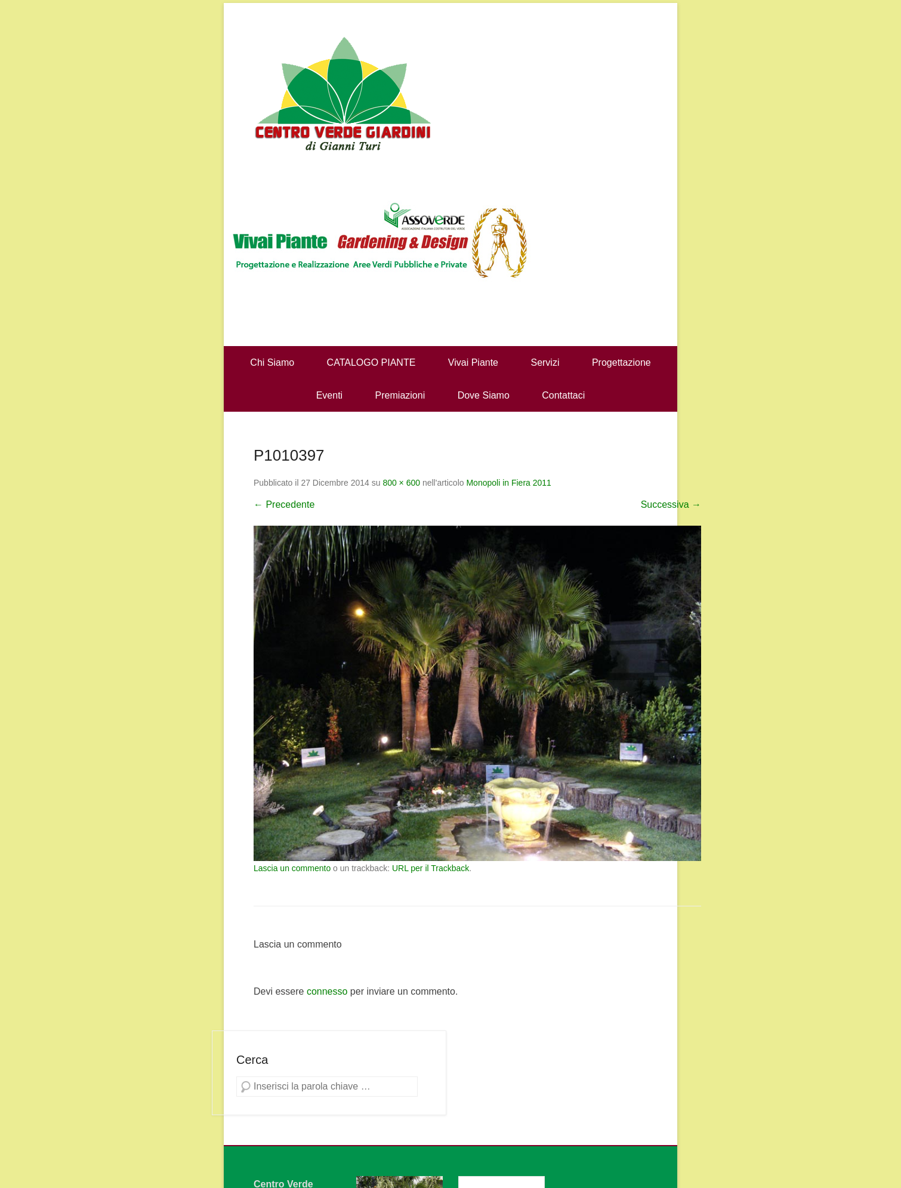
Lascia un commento (292, 868)
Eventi (329, 395)
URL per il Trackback (430, 868)
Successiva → (671, 504)
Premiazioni (400, 395)
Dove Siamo (484, 395)
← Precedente (284, 504)
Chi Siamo (272, 362)
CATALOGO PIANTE (371, 362)
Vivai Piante (473, 362)
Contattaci (563, 395)
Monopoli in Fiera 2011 (508, 482)
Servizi (544, 362)
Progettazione (621, 362)
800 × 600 (401, 482)
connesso (327, 991)
